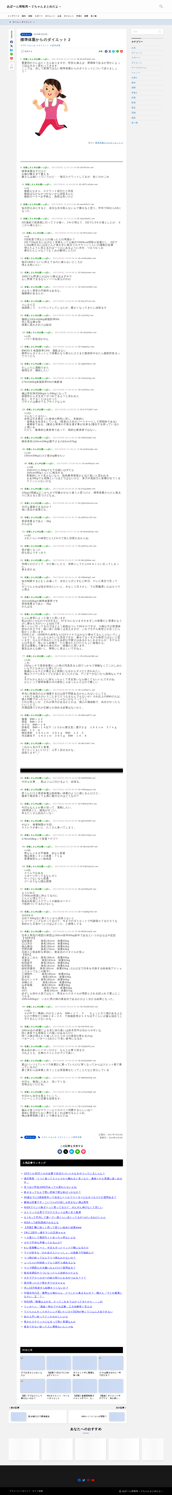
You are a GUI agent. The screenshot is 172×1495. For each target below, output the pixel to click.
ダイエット (26, 34)
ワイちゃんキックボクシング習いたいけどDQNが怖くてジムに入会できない (68, 1410)
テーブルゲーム (139, 68)
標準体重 (56, 45)
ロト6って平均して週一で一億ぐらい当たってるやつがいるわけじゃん (65, 1316)
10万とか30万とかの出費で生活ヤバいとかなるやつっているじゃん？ (64, 1272)
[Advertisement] (71, 169)
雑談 (134, 118)
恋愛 (134, 98)
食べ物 (135, 123)
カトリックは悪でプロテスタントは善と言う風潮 (52, 1311)
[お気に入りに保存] (11, 66)
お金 (134, 48)
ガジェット (137, 53)
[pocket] (11, 58)
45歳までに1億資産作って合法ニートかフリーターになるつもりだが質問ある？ (70, 1296)
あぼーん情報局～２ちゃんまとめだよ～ (36, 6)
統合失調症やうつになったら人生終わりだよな (51, 1371)
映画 (134, 103)
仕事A (134, 78)
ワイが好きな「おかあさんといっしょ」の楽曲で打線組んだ (59, 1351)
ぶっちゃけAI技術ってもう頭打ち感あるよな (50, 1361)
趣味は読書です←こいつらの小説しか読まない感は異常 (56, 1301)
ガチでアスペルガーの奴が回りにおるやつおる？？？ (55, 1377)
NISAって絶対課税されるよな (41, 1321)
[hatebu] (11, 50)
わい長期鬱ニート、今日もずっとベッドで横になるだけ (56, 1346)
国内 (134, 83)
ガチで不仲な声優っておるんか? (43, 1341)
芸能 (134, 113)
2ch (24, 45)
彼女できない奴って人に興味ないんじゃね (48, 1425)
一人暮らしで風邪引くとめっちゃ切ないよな (50, 1336)
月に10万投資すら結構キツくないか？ (46, 1387)
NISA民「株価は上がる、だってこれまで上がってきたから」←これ (63, 1400)
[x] (11, 46)
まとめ (32, 45)
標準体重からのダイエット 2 (109, 143)
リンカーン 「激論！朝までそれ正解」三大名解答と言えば (58, 1405)
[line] (11, 54)
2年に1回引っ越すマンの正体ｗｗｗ (45, 1331)
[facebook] (11, 41)
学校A (134, 93)
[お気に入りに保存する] (26, 51)
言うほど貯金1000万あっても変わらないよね (50, 1286)
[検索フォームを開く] (159, 6)
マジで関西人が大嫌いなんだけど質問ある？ (50, 1367)
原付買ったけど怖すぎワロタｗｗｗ (44, 1382)
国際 (134, 88)
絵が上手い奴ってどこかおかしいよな (46, 1415)
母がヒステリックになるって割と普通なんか (50, 1420)
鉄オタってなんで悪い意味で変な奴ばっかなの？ (52, 1291)
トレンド (136, 73)
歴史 (134, 108)
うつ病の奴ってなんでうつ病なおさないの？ (50, 1356)
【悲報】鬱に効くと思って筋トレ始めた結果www (53, 1326)
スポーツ (136, 58)
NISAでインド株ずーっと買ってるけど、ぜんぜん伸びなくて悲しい (63, 1306)
